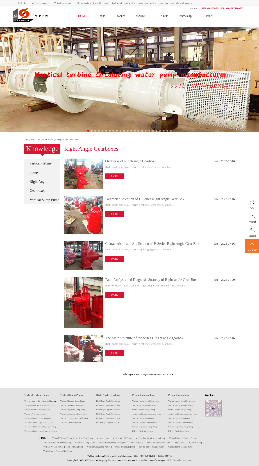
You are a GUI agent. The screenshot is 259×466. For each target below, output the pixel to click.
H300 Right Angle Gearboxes (108, 409)
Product (120, 15)
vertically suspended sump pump (113, 442)
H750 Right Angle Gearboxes (108, 418)
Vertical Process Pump (53, 447)
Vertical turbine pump (63, 3)
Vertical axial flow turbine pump (37, 409)
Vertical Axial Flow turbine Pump (57, 451)
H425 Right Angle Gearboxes (108, 414)
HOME (82, 15)
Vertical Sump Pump (45, 200)
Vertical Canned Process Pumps (182, 438)
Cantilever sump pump (85, 442)
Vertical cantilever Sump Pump (72, 405)
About (101, 15)
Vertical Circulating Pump (98, 447)
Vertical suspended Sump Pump (72, 409)
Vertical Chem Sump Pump (143, 418)
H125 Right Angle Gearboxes (108, 401)
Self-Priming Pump (75, 447)
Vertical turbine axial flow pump (145, 405)
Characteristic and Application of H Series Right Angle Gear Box (152, 244)
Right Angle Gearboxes (68, 139)
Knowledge (186, 15)
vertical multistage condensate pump (146, 414)
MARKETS (142, 15)
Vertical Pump (137, 442)
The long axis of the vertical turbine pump (41, 401)
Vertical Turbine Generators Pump (150, 438)
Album (164, 15)
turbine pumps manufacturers (151, 447)
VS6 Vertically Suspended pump (57, 442)
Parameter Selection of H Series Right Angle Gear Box (144, 199)
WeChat (193, 8)
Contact (208, 15)
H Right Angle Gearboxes (142, 431)
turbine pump (103, 438)
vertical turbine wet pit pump (143, 409)
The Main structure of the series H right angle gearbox (144, 338)
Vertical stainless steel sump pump (74, 414)
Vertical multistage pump (124, 447)
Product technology (178, 395)
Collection (22, 3)
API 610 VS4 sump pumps (70, 422)
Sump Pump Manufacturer (158, 442)
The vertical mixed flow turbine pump (39, 405)
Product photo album (143, 395)
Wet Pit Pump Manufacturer (180, 447)
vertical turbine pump (41, 167)
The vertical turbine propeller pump (38, 422)
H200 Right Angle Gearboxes (108, 405)
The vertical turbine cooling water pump (40, 427)
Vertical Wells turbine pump (35, 414)
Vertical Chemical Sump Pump (72, 401)
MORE (114, 176)
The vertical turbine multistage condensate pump (43, 431)
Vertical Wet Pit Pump (122, 438)
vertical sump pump (40, 3)
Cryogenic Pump (195, 442)
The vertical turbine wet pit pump (37, 418)
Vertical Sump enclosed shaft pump (74, 418)
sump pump (179, 442)
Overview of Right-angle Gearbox (130, 161)
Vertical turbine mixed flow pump (145, 401)
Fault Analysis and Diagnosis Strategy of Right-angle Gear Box (151, 280)
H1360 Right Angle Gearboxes (108, 422)
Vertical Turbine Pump (36, 395)
